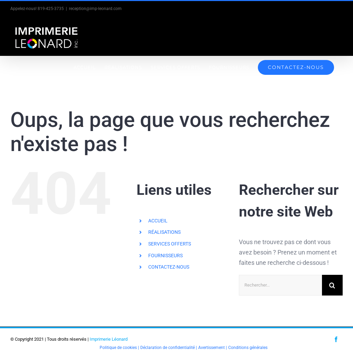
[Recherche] (332, 285)
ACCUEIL (158, 220)
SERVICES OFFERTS (169, 244)
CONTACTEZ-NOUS (168, 267)
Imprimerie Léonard (109, 339)
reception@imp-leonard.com (95, 8)
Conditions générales (248, 347)
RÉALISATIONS (164, 232)
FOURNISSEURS (165, 255)
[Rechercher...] (280, 285)
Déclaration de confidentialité (167, 347)
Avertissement (211, 347)
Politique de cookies (118, 347)
